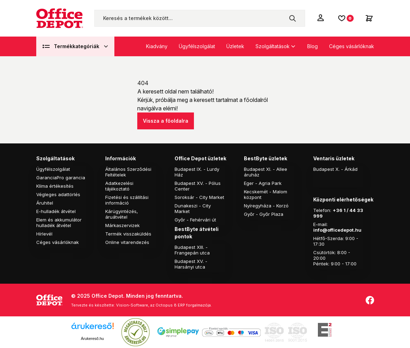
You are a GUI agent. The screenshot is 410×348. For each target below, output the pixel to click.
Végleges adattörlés (58, 194)
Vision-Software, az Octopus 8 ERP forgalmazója (163, 305)
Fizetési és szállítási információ (127, 200)
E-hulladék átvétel (56, 211)
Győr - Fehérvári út (195, 220)
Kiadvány (157, 46)
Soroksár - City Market (199, 197)
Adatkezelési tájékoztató (119, 186)
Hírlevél (44, 234)
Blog (312, 46)
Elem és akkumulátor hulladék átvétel (59, 222)
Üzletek (235, 46)
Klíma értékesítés (55, 186)
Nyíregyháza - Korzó (266, 205)
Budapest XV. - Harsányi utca (191, 264)
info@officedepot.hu (337, 230)
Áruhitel (44, 203)
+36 (337, 210)
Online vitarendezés (127, 242)
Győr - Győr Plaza (263, 214)
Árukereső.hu (92, 338)
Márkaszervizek (122, 225)
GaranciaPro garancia (60, 177)
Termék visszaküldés (128, 234)
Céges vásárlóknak (351, 46)
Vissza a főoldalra (165, 121)
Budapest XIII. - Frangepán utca (192, 250)
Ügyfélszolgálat (197, 46)
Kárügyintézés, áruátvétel (121, 214)
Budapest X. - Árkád (335, 169)
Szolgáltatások (273, 46)
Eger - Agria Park (263, 183)
